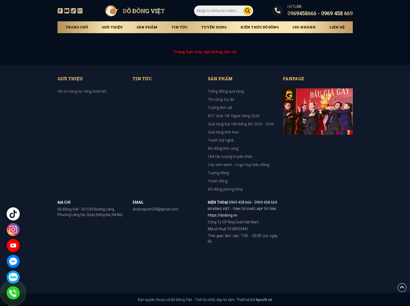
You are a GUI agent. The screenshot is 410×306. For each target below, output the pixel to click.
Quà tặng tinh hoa (223, 131)
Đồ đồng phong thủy (225, 189)
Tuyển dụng (213, 27)
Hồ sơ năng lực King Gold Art (82, 91)
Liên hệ (337, 27)
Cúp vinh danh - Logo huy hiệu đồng (238, 164)
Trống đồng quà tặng (226, 91)
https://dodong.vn (222, 215)
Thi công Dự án (221, 99)
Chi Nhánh (304, 27)
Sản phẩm (147, 27)
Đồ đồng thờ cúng (223, 148)
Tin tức (179, 27)
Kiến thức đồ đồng (259, 27)
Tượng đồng (218, 172)
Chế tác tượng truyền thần (230, 156)
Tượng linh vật (220, 107)
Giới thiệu (112, 27)
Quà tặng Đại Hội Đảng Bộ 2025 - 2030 (241, 123)
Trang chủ (76, 27)
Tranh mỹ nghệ (221, 140)
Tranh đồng (218, 180)
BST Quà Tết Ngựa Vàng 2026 (233, 115)
